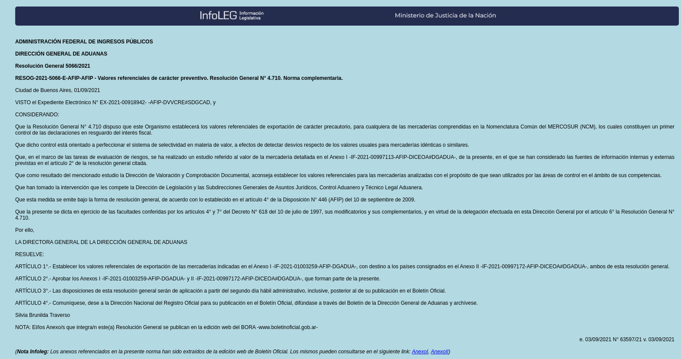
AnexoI (420, 352)
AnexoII (440, 352)
